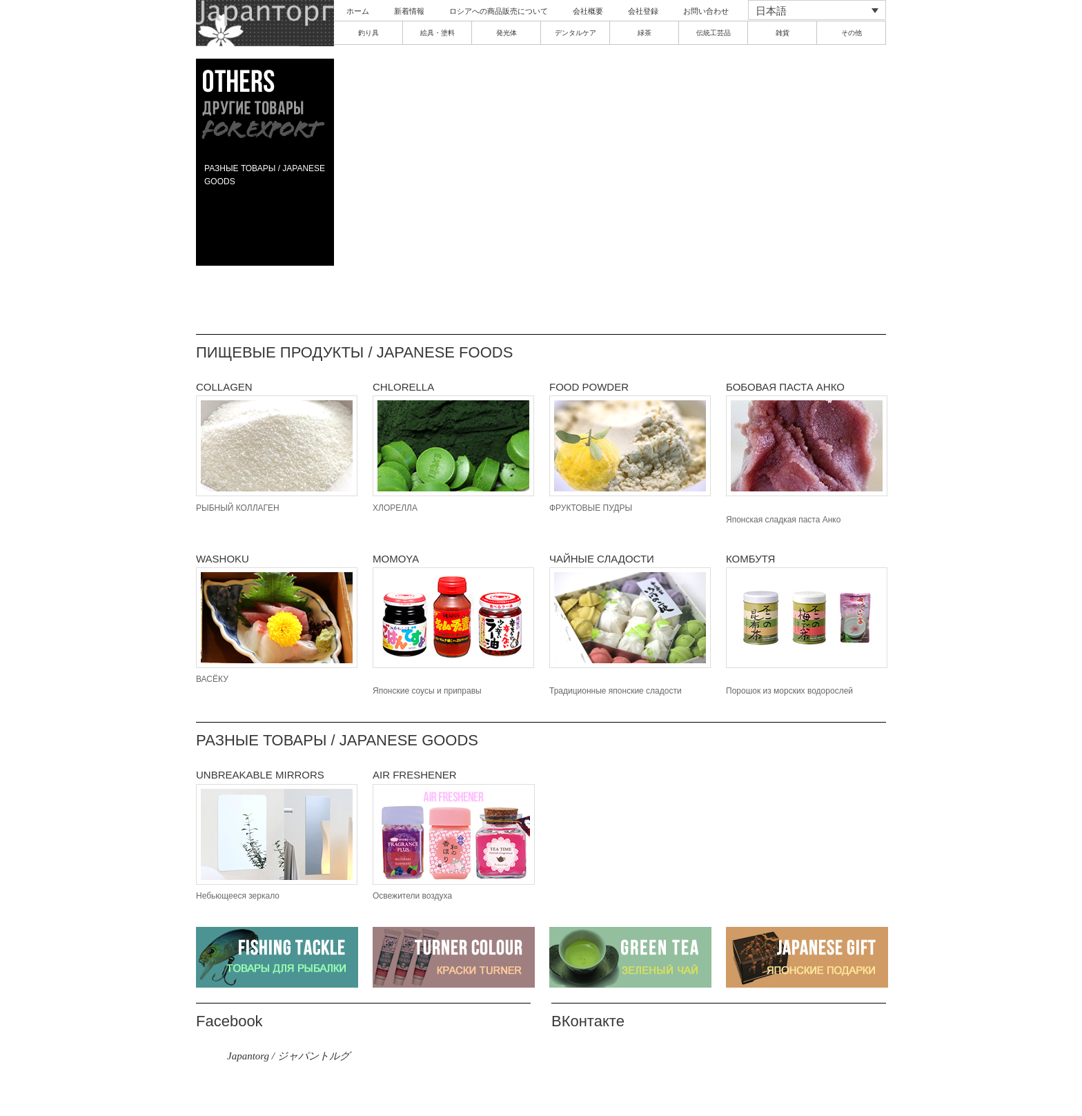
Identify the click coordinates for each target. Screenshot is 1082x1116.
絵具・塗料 (437, 33)
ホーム (357, 11)
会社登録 (643, 11)
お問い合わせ (706, 11)
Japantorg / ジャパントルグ (288, 1055)
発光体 (506, 33)
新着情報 (409, 11)
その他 (851, 33)
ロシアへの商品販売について (498, 11)
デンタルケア (575, 33)
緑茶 (644, 33)
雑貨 (782, 33)
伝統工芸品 (713, 33)
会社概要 (588, 11)
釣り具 (368, 33)
